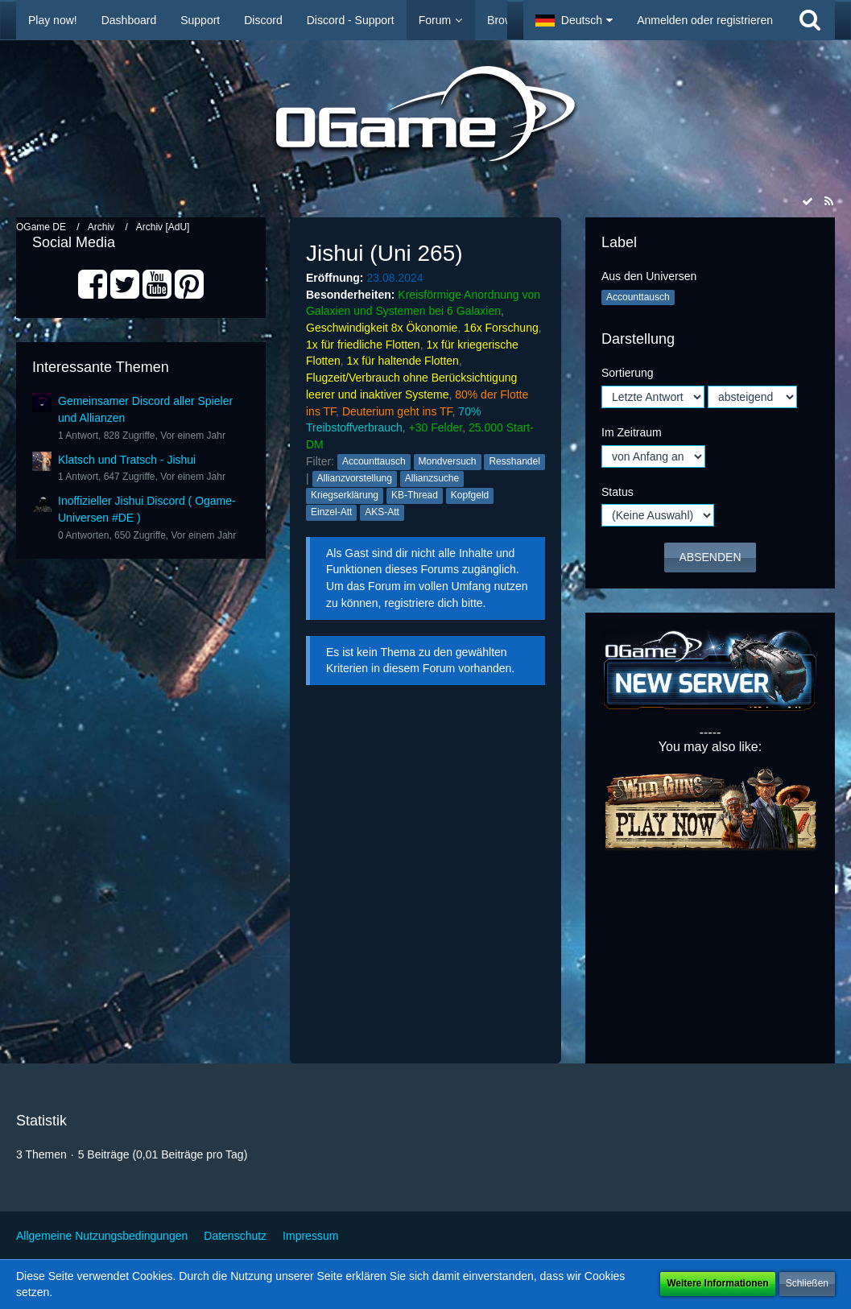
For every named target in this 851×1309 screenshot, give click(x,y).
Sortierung (627, 372)
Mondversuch (448, 461)
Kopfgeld (470, 495)
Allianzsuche (432, 478)
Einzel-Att (331, 512)
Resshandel (514, 461)
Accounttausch (374, 461)
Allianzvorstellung (354, 478)
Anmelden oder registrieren (705, 20)
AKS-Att (382, 512)
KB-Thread (414, 495)
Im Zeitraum (631, 432)
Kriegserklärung (344, 495)
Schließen (807, 1283)
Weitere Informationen (717, 1283)
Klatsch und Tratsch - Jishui (127, 459)
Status (617, 491)
